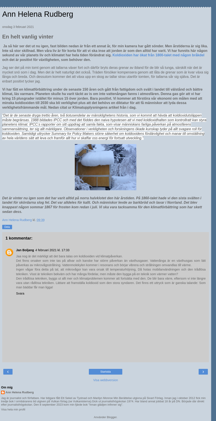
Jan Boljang (25, 250)
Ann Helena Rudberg (37, 14)
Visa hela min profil (13, 409)
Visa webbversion (105, 380)
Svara (20, 293)
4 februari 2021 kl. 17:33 (52, 250)
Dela (7, 227)
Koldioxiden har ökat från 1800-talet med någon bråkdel (158, 55)
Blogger (112, 417)
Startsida (105, 371)
